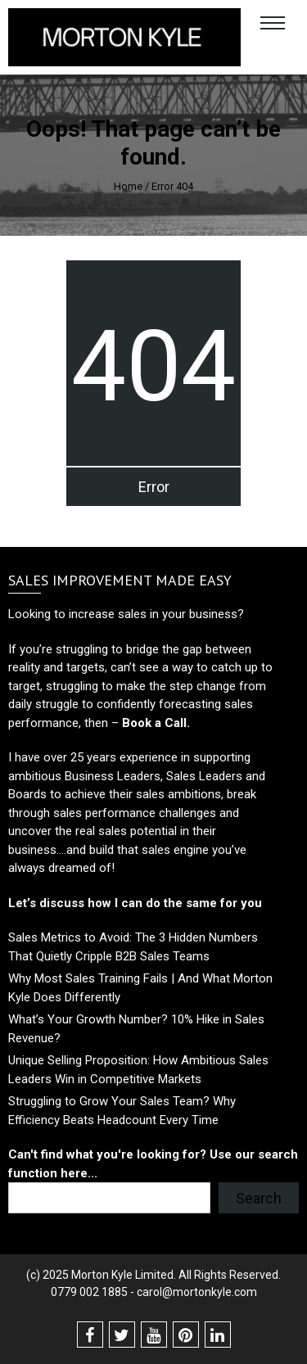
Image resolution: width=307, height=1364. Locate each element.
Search (259, 1198)
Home (128, 186)
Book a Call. (154, 723)
